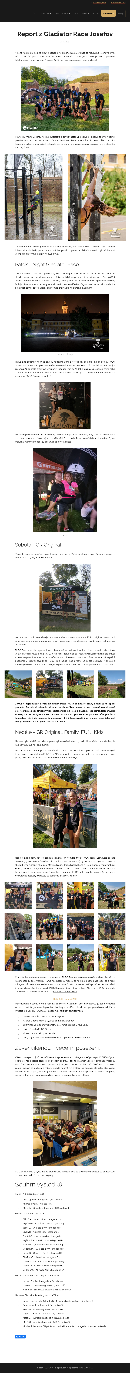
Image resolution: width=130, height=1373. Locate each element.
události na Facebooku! (65, 991)
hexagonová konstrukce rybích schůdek (35, 144)
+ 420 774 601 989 (118, 3)
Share (20, 1337)
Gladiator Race (77, 53)
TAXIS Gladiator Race (60, 988)
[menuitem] (31, 13)
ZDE (74, 999)
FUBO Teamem (60, 60)
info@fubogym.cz (99, 3)
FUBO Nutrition (43, 557)
